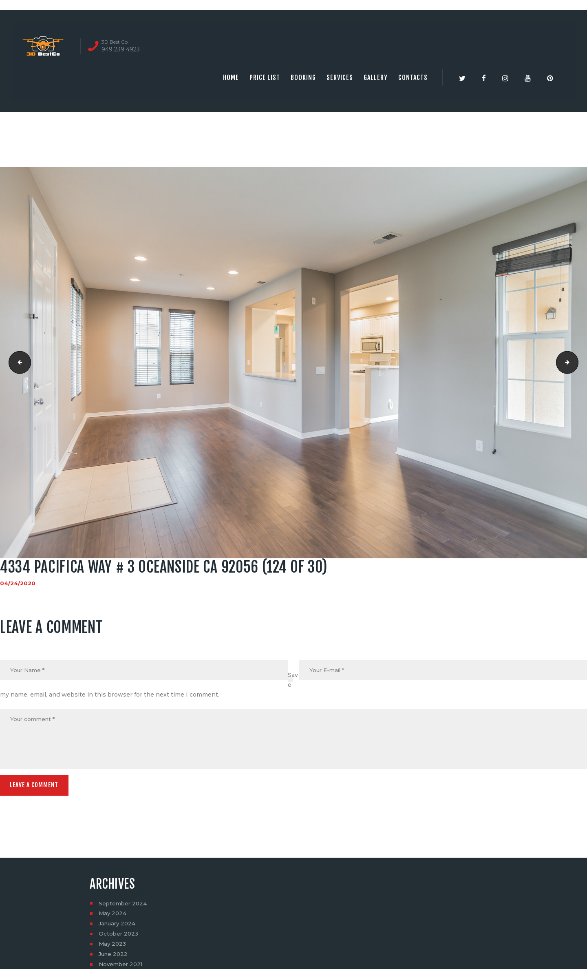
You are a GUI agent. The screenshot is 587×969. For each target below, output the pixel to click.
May (113, 916)
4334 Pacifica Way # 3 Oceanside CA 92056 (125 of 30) (575, 362)
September (124, 905)
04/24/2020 (18, 583)
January (118, 926)
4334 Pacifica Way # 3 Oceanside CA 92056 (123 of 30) (18, 362)
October (119, 936)
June (114, 956)
